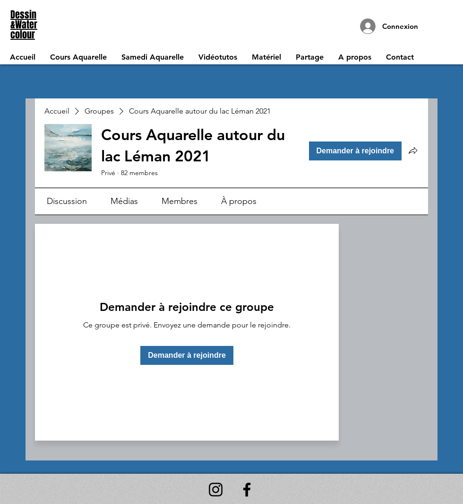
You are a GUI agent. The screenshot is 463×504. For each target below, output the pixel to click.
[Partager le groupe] (413, 150)
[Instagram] (215, 489)
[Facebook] (247, 489)
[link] (67, 201)
